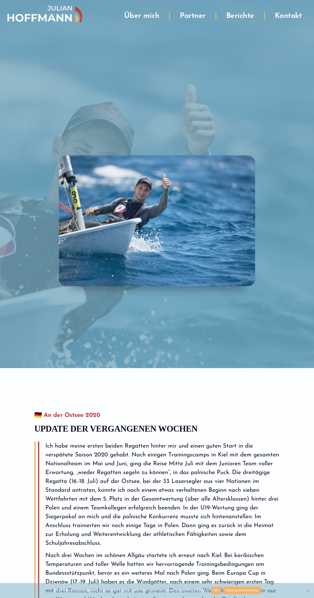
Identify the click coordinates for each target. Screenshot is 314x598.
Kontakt (288, 14)
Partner (193, 14)
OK (216, 590)
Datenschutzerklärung (242, 590)
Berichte (240, 14)
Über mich (141, 14)
